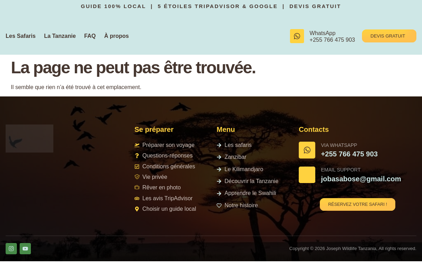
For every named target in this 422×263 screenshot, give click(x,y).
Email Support (344, 173)
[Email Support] (308, 178)
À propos (116, 36)
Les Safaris (20, 36)
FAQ (90, 36)
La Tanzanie (59, 36)
